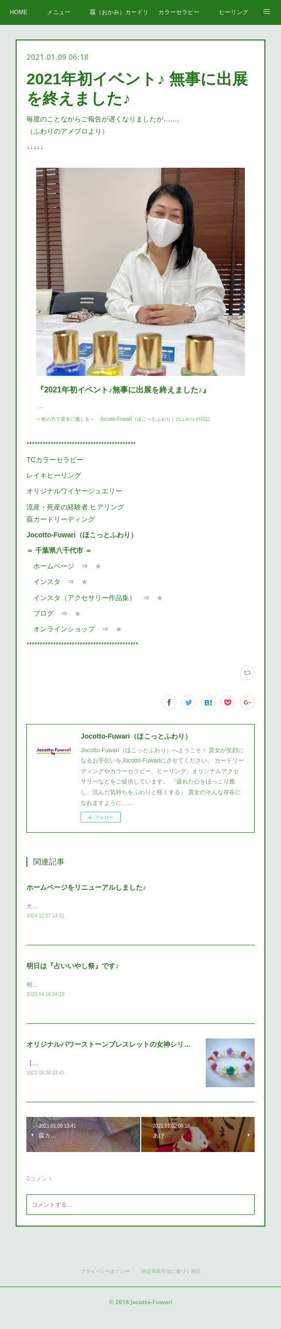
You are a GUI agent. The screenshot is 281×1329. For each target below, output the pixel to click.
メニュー (58, 12)
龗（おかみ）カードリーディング (119, 12)
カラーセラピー (178, 12)
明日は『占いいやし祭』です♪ (72, 976)
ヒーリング (233, 12)
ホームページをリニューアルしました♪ (86, 897)
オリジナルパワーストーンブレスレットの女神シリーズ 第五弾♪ (124, 1055)
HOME (18, 12)
